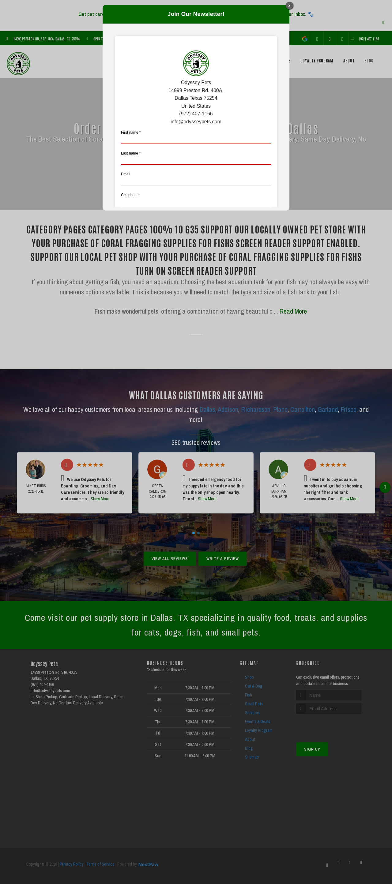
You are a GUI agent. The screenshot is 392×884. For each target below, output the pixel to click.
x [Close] (289, 5)
